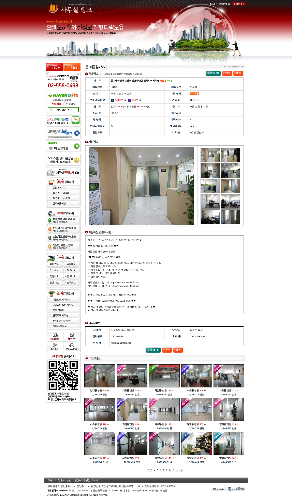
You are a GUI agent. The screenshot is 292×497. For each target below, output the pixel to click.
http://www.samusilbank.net (125, 286)
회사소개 (51, 480)
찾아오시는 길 (64, 480)
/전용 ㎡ (100, 390)
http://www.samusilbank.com (125, 282)
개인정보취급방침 (81, 480)
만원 (99, 394)
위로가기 (95, 480)
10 (172, 470)
